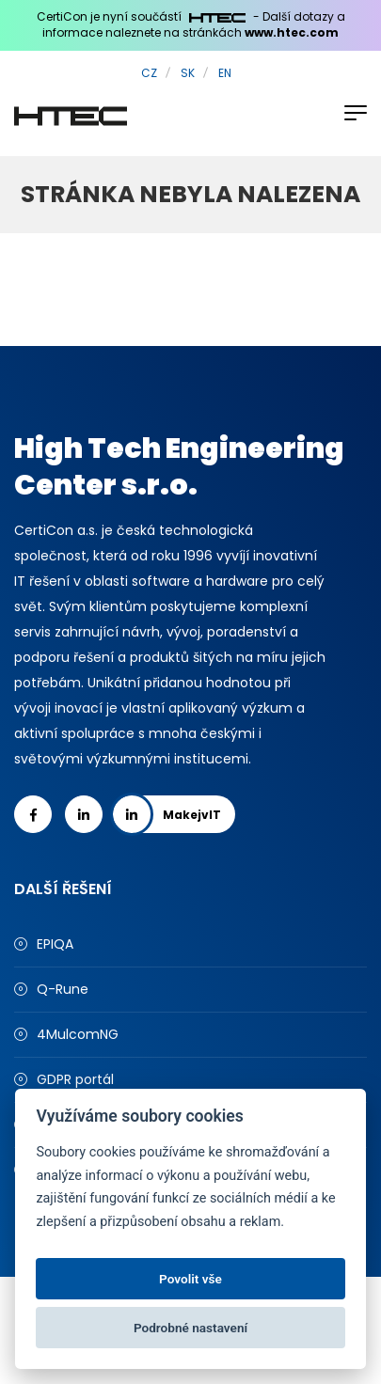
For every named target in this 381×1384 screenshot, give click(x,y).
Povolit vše (190, 1278)
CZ (149, 73)
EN (224, 73)
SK (188, 73)
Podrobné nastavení (190, 1327)
